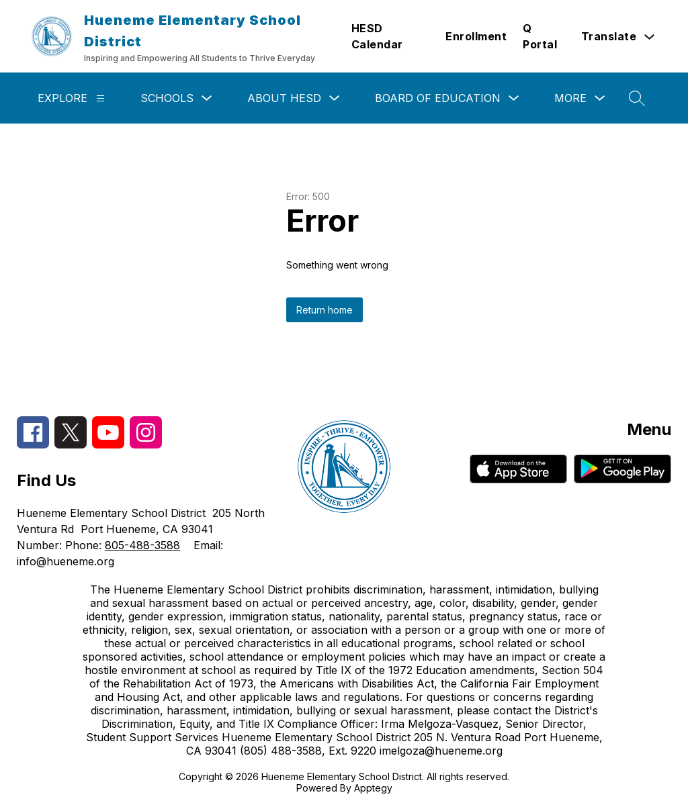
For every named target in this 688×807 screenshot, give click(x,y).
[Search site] (637, 98)
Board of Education (438, 98)
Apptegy (373, 788)
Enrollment (476, 36)
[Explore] (100, 98)
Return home (324, 310)
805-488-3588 (142, 545)
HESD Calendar (377, 36)
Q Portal (540, 36)
